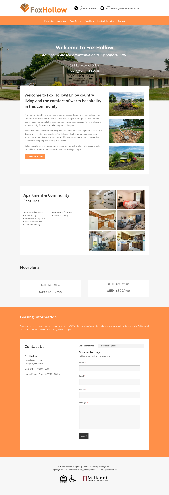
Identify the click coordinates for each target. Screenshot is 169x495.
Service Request (108, 345)
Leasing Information (106, 21)
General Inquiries (86, 345)
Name (82, 363)
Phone (82, 389)
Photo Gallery (75, 21)
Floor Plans (89, 21)
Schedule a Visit (35, 156)
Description (49, 21)
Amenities (62, 21)
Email (82, 376)
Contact (121, 21)
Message (83, 403)
